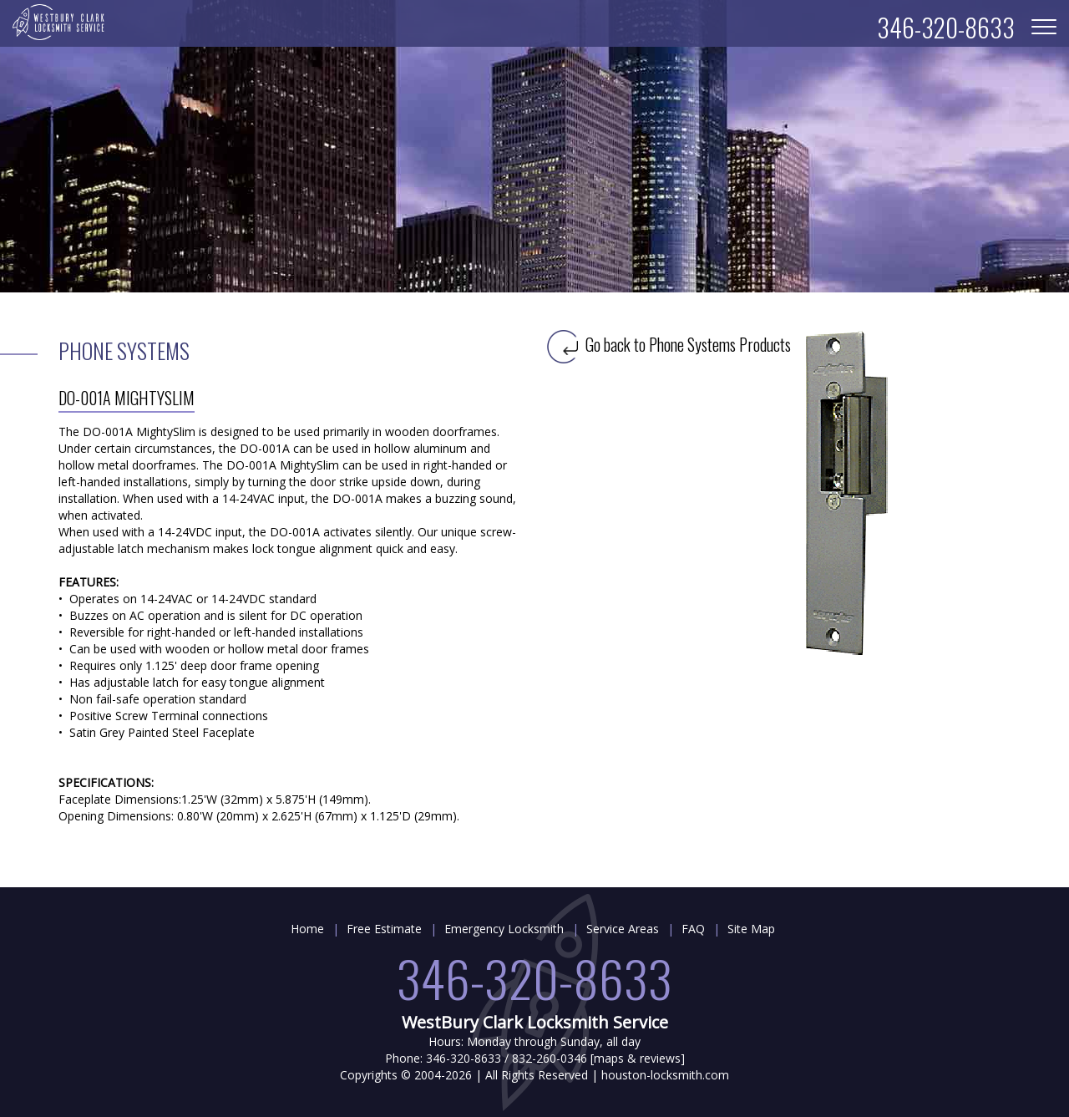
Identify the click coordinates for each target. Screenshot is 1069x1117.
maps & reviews (637, 1058)
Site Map (751, 929)
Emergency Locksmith (504, 929)
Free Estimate (384, 929)
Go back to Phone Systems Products (669, 344)
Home (307, 929)
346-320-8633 (534, 977)
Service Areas (622, 929)
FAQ (693, 929)
